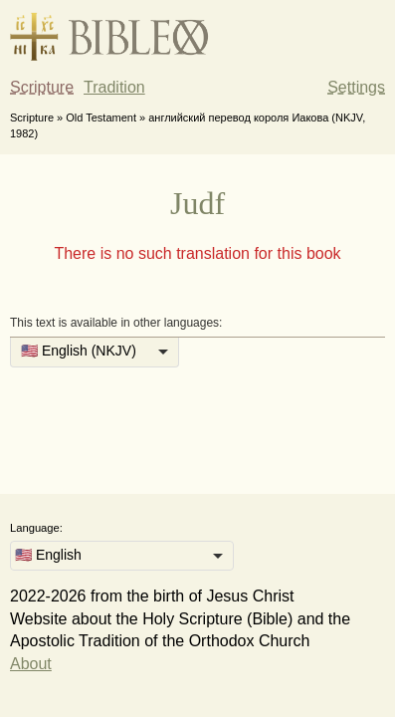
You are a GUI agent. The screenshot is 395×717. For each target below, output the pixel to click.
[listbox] (94, 352)
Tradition (114, 87)
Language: (36, 528)
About (31, 663)
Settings (356, 87)
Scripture (42, 87)
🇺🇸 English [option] (48, 555)
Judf (197, 203)
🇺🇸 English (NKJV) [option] (78, 350)
